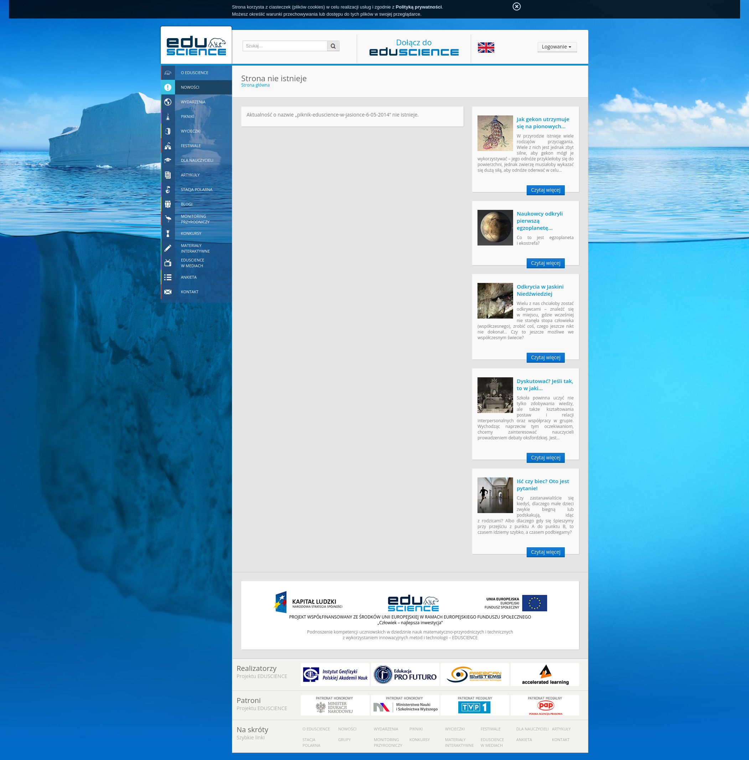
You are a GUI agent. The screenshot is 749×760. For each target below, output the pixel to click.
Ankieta (524, 739)
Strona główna (255, 85)
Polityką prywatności (419, 7)
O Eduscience (316, 728)
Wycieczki (455, 728)
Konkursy (419, 739)
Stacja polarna (311, 742)
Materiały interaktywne (459, 742)
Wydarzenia (386, 728)
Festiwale (491, 728)
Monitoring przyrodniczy (388, 742)
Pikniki (416, 728)
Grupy (344, 739)
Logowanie (554, 46)
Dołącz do (414, 46)
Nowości (347, 728)
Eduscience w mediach (492, 742)
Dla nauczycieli (532, 728)
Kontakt (560, 739)
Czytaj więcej (546, 189)
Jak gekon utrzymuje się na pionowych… (543, 122)
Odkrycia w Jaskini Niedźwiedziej (540, 290)
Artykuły (561, 728)
